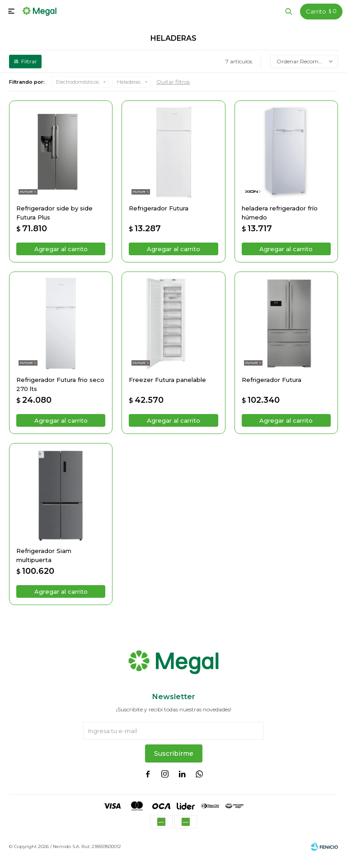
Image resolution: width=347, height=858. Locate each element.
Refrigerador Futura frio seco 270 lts (60, 384)
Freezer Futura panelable (167, 379)
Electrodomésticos (77, 82)
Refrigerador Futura (158, 208)
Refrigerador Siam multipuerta (43, 555)
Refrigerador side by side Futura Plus (54, 213)
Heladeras (129, 82)
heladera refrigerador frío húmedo (280, 213)
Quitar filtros (173, 81)
